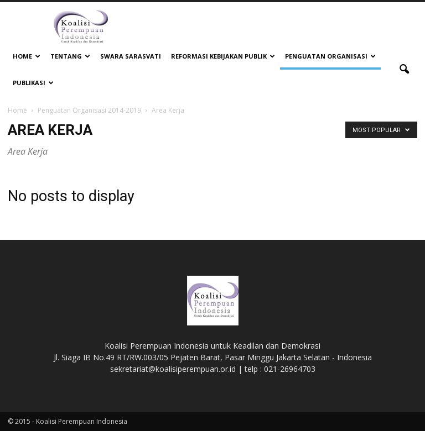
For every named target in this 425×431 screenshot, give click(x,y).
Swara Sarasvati (130, 56)
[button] (404, 69)
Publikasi (33, 82)
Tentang (70, 56)
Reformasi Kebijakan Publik (223, 56)
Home (26, 56)
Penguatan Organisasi (330, 56)
